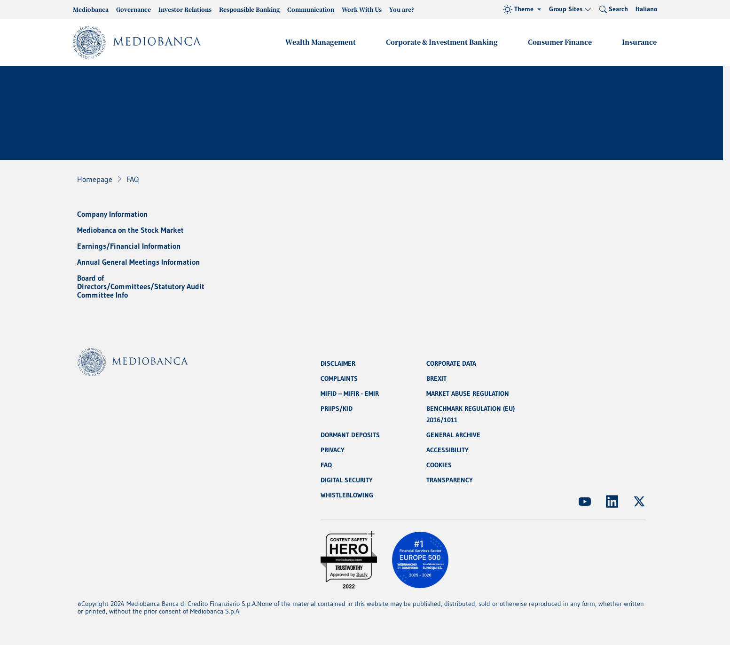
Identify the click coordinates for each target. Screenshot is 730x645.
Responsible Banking (249, 9)
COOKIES (439, 465)
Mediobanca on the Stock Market (130, 230)
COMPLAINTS (339, 378)
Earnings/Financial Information (129, 246)
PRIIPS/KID (337, 408)
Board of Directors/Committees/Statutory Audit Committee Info (140, 286)
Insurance (639, 42)
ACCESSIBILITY (447, 450)
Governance (133, 9)
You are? (401, 9)
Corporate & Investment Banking (442, 42)
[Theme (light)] (522, 9)
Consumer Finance (560, 42)
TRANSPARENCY (449, 480)
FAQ (326, 465)
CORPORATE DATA (451, 363)
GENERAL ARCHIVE (453, 435)
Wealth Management (320, 42)
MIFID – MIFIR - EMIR (350, 393)
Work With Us (362, 9)
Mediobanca (91, 9)
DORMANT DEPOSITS (350, 435)
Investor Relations (185, 9)
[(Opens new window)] (585, 502)
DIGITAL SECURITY (347, 480)
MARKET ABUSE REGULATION (467, 393)
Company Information (112, 214)
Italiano (646, 9)
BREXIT (436, 378)
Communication (310, 9)
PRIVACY (333, 450)
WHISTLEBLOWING (347, 495)
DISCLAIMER (338, 363)
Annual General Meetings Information (138, 262)
